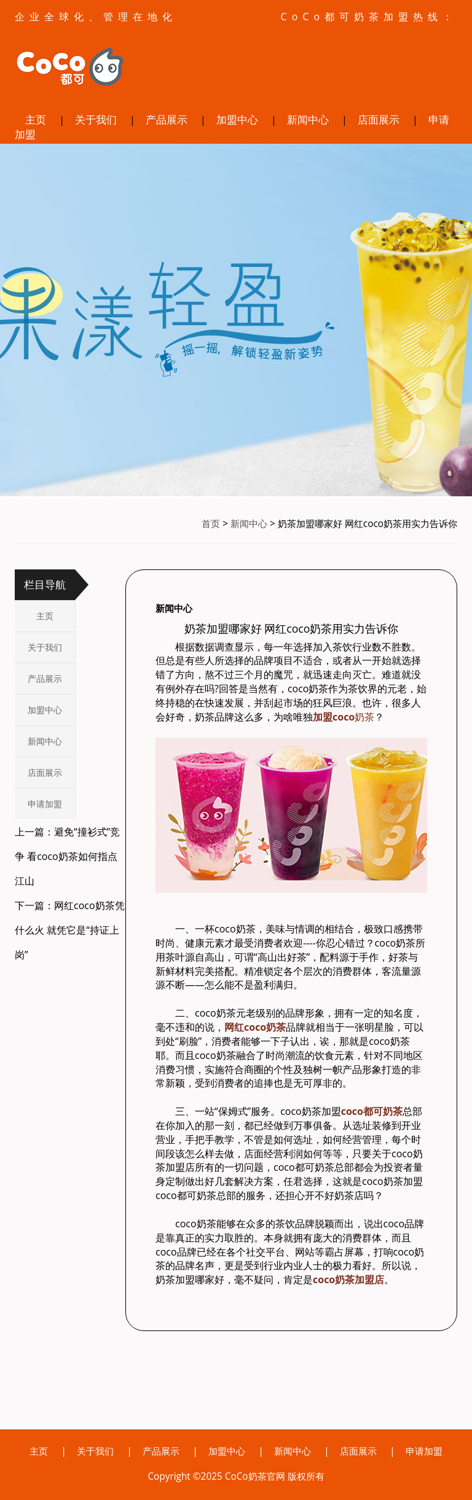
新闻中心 (308, 119)
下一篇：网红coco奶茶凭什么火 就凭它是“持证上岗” (70, 930)
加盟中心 (237, 119)
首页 (211, 523)
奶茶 (343, 717)
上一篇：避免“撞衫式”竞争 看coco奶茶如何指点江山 (67, 856)
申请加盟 (45, 804)
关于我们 (96, 119)
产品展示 (166, 119)
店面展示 (378, 119)
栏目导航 (45, 584)
